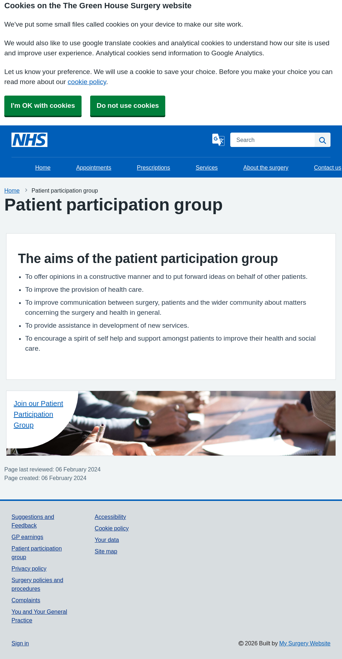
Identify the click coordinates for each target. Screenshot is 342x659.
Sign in (20, 643)
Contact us (327, 167)
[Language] (218, 140)
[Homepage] (29, 140)
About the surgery (265, 167)
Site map (106, 551)
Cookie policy (112, 528)
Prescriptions (153, 167)
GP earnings (27, 537)
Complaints (25, 600)
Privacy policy (28, 568)
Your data (107, 540)
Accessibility (110, 517)
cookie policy (87, 81)
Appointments (93, 167)
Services (207, 167)
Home (43, 167)
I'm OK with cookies (43, 105)
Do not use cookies (128, 105)
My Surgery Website (305, 643)
